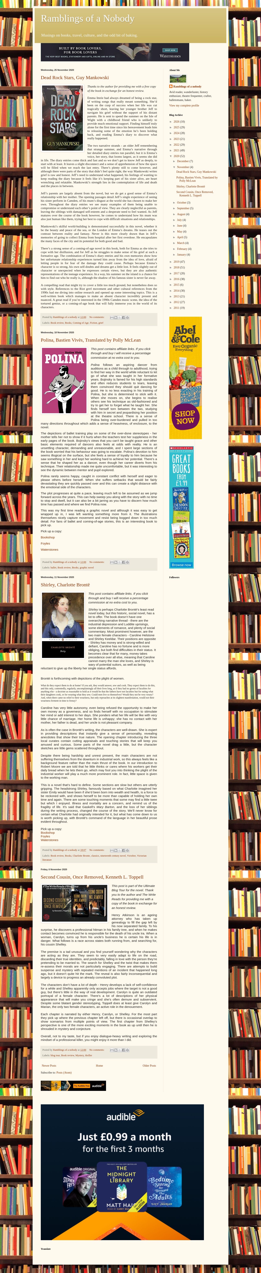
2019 (177, 261)
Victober (131, 855)
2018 (177, 267)
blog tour (55, 1055)
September (183, 208)
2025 (177, 127)
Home (99, 1065)
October (182, 202)
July (179, 219)
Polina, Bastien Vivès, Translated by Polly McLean (91, 340)
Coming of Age (81, 322)
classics (95, 855)
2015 (177, 284)
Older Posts (149, 1065)
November (183, 167)
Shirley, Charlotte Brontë (65, 584)
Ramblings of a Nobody (88, 18)
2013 (177, 296)
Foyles (45, 543)
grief (100, 322)
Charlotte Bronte (81, 855)
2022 (177, 144)
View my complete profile (184, 105)
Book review (57, 322)
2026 (177, 121)
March (181, 243)
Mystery (79, 1055)
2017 (177, 273)
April (180, 237)
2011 (177, 307)
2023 (177, 139)
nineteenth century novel (113, 855)
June (180, 225)
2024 (177, 133)
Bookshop (48, 537)
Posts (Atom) (64, 1072)
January (182, 254)
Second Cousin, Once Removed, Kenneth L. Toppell (92, 877)
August (181, 214)
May (180, 231)
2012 (177, 302)
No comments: (97, 317)
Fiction (93, 322)
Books (68, 322)
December (183, 161)
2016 (177, 279)
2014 (177, 290)
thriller (88, 1055)
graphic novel (87, 567)
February (182, 248)
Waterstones (49, 549)
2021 (177, 150)
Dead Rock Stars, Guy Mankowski (75, 77)
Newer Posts (49, 1065)
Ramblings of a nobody (187, 86)
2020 (177, 156)
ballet (53, 567)
